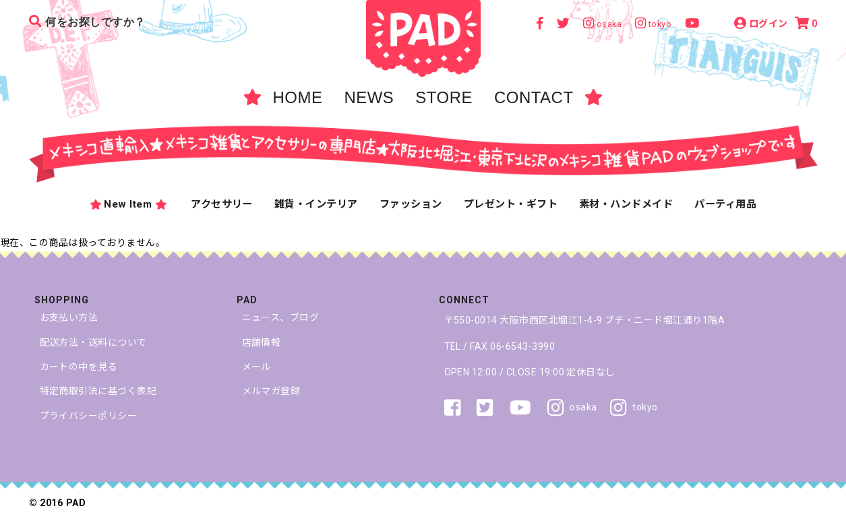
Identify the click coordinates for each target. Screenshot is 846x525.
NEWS (369, 97)
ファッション (411, 204)
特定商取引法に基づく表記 (98, 390)
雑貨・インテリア (316, 204)
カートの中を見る (79, 366)
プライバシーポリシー (89, 415)
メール (256, 366)
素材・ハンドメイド (626, 204)
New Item (128, 205)
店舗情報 (261, 342)
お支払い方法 (69, 317)
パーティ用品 (725, 204)
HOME (297, 97)
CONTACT (534, 97)
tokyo (633, 407)
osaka (572, 407)
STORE (444, 97)
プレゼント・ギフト (510, 204)
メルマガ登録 (271, 390)
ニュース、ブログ (281, 317)
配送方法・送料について (93, 342)
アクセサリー (222, 204)
